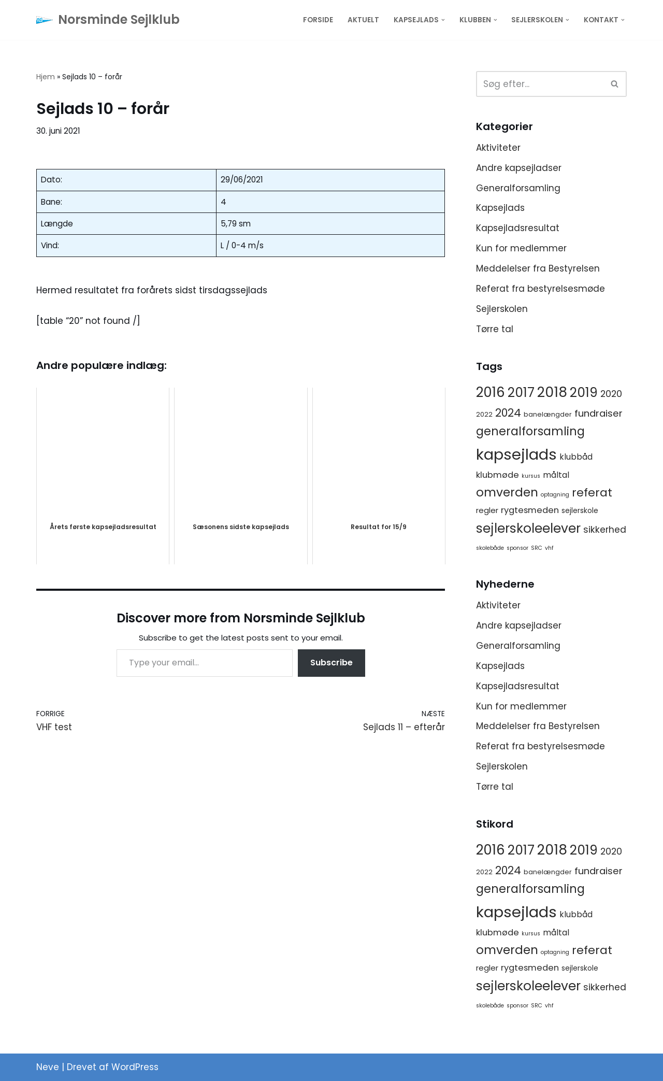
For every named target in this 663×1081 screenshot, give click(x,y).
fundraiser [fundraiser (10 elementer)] (598, 413)
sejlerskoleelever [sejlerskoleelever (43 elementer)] (528, 528)
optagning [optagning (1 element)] (555, 495)
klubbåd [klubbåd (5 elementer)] (576, 456)
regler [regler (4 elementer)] (487, 510)
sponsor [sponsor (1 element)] (517, 548)
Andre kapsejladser (518, 168)
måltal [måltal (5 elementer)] (556, 475)
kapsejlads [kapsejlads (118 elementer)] (516, 454)
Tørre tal (494, 329)
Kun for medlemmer (521, 248)
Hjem (45, 77)
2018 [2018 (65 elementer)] (552, 392)
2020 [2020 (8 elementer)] (611, 394)
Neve (47, 1067)
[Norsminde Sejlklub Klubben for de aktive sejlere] (108, 20)
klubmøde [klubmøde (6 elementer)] (497, 475)
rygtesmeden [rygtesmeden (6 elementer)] (530, 510)
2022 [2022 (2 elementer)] (484, 414)
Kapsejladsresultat (517, 228)
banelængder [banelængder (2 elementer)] (548, 414)
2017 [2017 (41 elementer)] (521, 392)
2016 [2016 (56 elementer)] (490, 392)
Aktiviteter (498, 147)
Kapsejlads (500, 208)
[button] (443, 20)
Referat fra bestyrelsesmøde (540, 288)
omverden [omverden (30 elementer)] (507, 492)
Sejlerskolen (502, 309)
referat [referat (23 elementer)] (592, 493)
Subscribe (331, 662)
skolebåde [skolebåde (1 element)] (490, 548)
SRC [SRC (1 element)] (536, 548)
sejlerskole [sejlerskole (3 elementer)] (579, 510)
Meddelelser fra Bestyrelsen (538, 268)
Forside (318, 20)
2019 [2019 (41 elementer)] (584, 392)
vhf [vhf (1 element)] (549, 548)
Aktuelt (363, 20)
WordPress (134, 1067)
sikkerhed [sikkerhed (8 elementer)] (604, 529)
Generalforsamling (518, 188)
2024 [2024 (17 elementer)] (508, 412)
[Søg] (539, 84)
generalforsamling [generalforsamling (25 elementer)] (530, 431)
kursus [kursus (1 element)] (531, 476)
